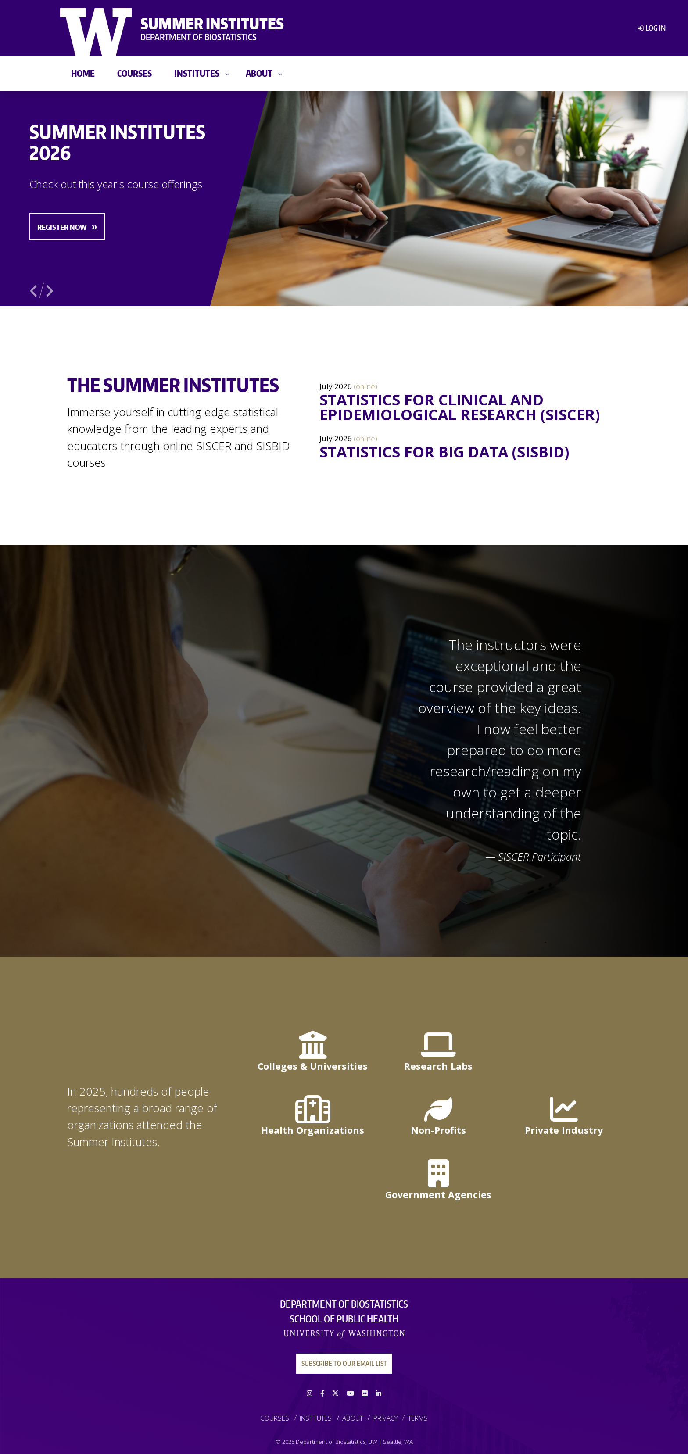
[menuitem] (648, 28)
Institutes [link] (196, 73)
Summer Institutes (212, 23)
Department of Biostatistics (198, 36)
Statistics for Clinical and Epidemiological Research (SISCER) (459, 407)
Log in (655, 27)
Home (83, 73)
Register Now (62, 227)
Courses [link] (134, 73)
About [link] (259, 73)
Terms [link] (418, 1418)
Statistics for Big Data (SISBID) (444, 451)
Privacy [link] (385, 1418)
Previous (34, 289)
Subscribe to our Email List (344, 1363)
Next (50, 289)
